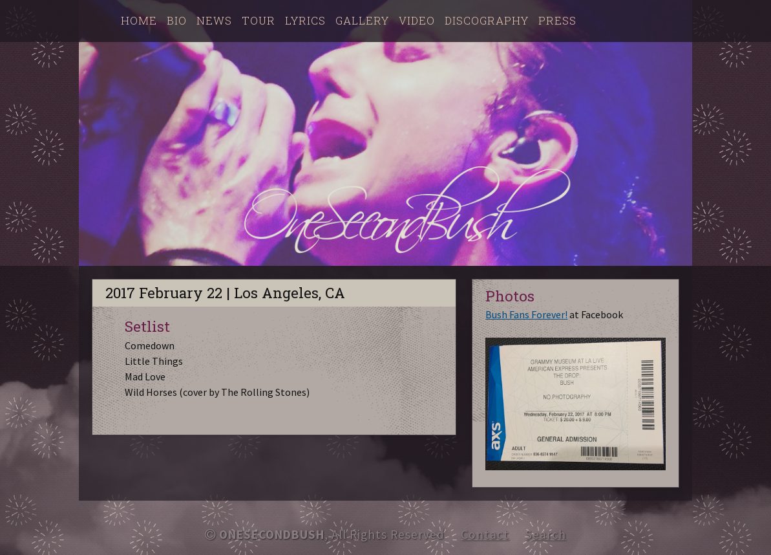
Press (557, 20)
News (214, 20)
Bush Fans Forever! (526, 314)
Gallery (362, 20)
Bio (177, 20)
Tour (258, 20)
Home (139, 20)
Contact (485, 534)
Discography (487, 20)
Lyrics (305, 20)
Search (545, 534)
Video (417, 20)
